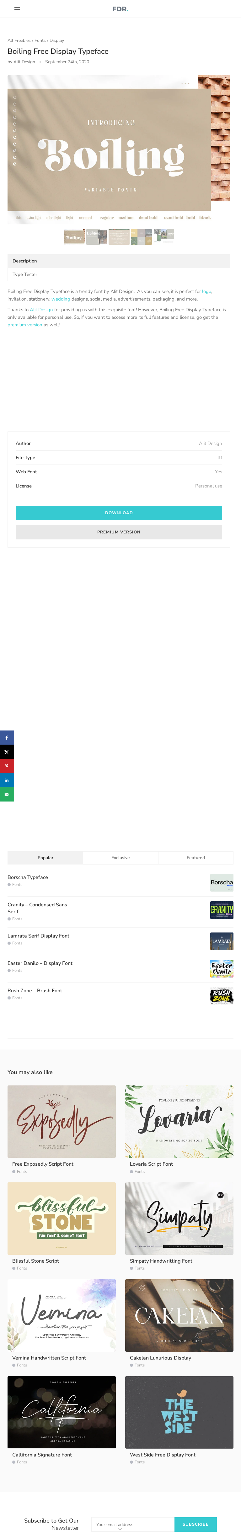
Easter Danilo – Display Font (40, 963)
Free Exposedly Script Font (42, 1164)
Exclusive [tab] (120, 858)
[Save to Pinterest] (7, 766)
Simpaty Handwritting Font (161, 1261)
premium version (25, 325)
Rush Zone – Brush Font (35, 990)
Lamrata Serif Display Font (38, 935)
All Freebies (19, 40)
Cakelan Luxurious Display (160, 1358)
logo (206, 291)
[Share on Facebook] (7, 738)
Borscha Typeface (28, 877)
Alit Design (41, 310)
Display (57, 40)
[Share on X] (7, 752)
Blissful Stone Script (35, 1261)
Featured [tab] (196, 858)
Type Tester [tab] (25, 274)
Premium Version (119, 532)
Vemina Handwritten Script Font (49, 1358)
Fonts (40, 40)
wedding (60, 299)
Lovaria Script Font (151, 1164)
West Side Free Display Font (162, 1454)
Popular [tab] (45, 858)
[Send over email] (7, 794)
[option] (119, 149)
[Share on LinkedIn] (7, 780)
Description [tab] (25, 261)
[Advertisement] (119, 380)
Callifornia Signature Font (42, 1454)
